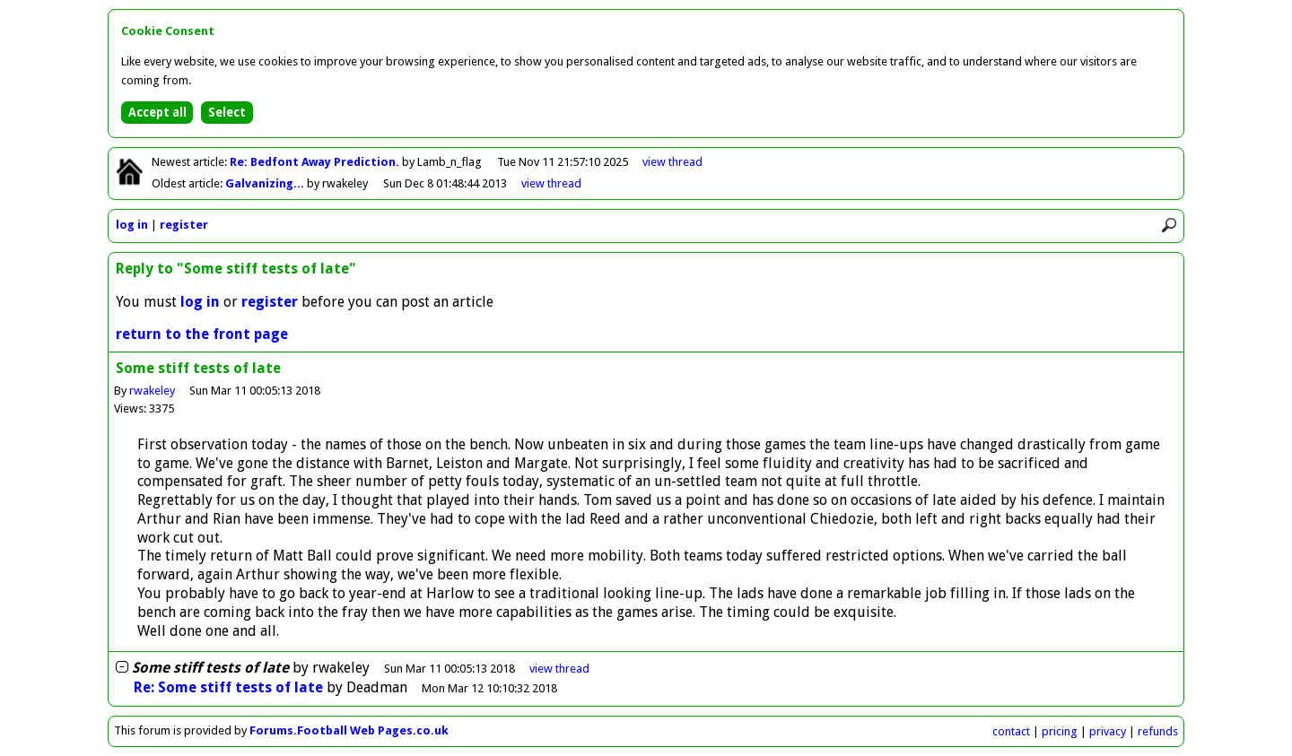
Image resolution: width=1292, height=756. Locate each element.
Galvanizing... (266, 183)
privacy (1107, 731)
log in (132, 224)
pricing (1060, 731)
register (184, 224)
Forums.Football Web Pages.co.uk (349, 730)
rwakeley (152, 390)
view (672, 162)
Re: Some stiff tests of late (228, 687)
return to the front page (202, 334)
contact (1011, 731)
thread (559, 668)
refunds (1158, 731)
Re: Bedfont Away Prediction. (316, 162)
